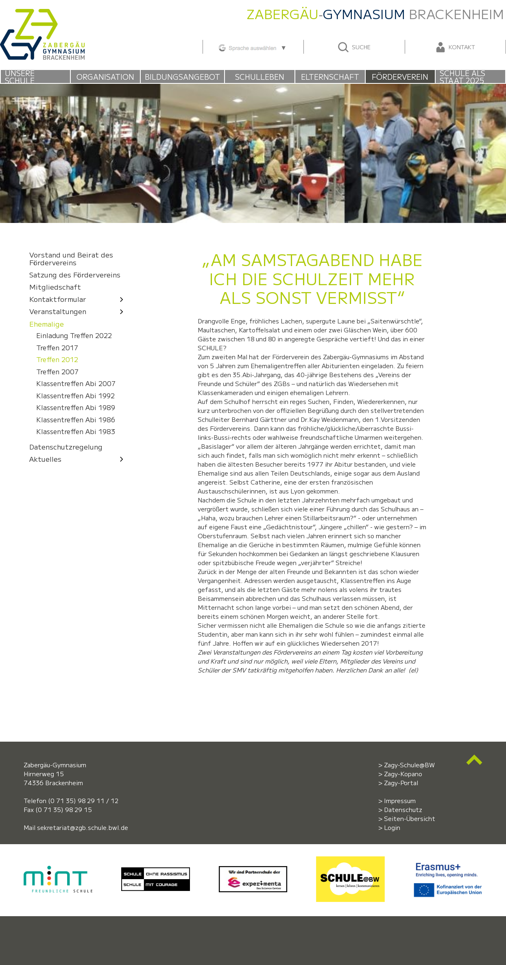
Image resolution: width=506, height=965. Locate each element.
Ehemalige (46, 323)
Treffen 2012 (57, 360)
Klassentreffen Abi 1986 (75, 419)
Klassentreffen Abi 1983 (75, 432)
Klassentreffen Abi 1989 (75, 408)
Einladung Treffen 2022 (74, 336)
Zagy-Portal (401, 782)
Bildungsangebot (182, 76)
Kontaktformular (78, 299)
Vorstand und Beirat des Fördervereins (71, 258)
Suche (353, 47)
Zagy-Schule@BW (409, 764)
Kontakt (454, 47)
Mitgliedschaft (55, 287)
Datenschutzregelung (66, 446)
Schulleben (259, 76)
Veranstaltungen (78, 311)
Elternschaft (330, 76)
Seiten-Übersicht (409, 818)
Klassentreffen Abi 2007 (76, 384)
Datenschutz (403, 809)
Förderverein (400, 76)
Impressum (400, 800)
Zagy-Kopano (403, 773)
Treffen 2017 (57, 347)
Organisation (105, 76)
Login (392, 827)
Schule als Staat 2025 (462, 76)
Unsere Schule (20, 76)
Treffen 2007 (57, 371)
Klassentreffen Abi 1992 (75, 395)
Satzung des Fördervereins (74, 274)
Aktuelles (78, 458)
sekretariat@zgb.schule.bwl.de (82, 827)
